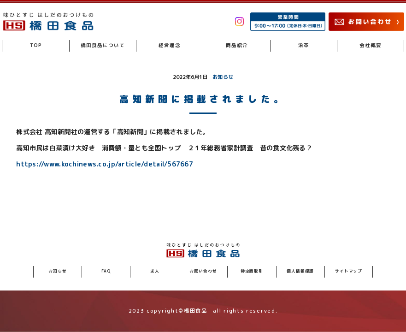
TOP (36, 45)
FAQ (106, 271)
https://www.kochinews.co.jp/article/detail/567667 (104, 164)
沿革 (303, 45)
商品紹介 (237, 45)
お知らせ (222, 77)
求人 (154, 271)
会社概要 (370, 45)
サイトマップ (348, 271)
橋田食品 (103, 45)
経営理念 (170, 45)
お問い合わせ (203, 271)
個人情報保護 (300, 271)
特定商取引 (252, 271)
